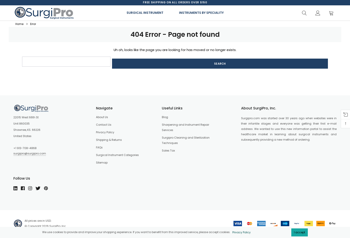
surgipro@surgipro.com (29, 151)
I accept (299, 232)
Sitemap (102, 160)
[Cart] (332, 13)
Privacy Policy (241, 232)
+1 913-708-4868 (25, 146)
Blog (165, 115)
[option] (175, 2)
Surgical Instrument (145, 12)
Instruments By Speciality (201, 12)
